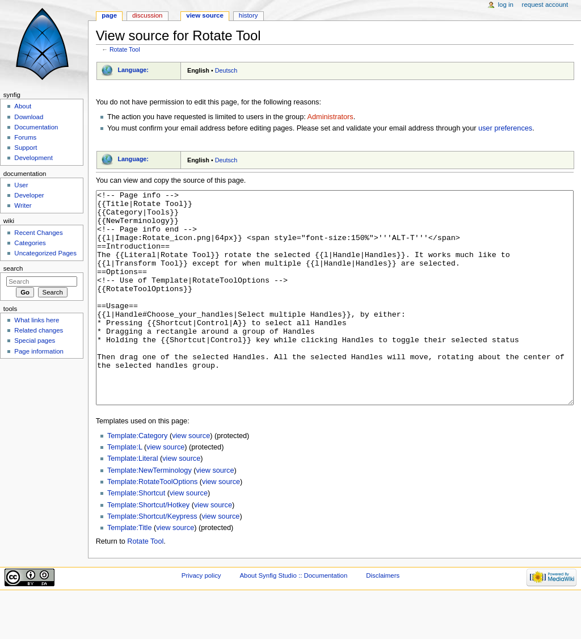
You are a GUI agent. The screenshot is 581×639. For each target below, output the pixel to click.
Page (109, 15)
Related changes (38, 330)
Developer (29, 195)
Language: (133, 69)
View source (205, 15)
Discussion (147, 15)
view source (191, 478)
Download (28, 116)
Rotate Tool (125, 49)
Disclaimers (382, 618)
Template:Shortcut (136, 536)
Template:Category (137, 478)
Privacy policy (201, 618)
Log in (505, 4)
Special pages (34, 340)
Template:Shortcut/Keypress (152, 559)
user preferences (505, 128)
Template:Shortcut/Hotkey (148, 548)
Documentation (36, 127)
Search (13, 268)
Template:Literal (132, 501)
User (21, 185)
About (22, 106)
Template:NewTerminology (149, 513)
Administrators (330, 117)
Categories (29, 242)
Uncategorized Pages (45, 253)
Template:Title (129, 570)
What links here (36, 320)
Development (33, 157)
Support (25, 147)
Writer (22, 205)
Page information (39, 351)
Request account (545, 4)
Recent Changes (38, 232)
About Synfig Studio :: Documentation (293, 618)
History (248, 15)
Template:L (124, 490)
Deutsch (226, 70)
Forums (25, 137)
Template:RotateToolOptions (152, 524)
